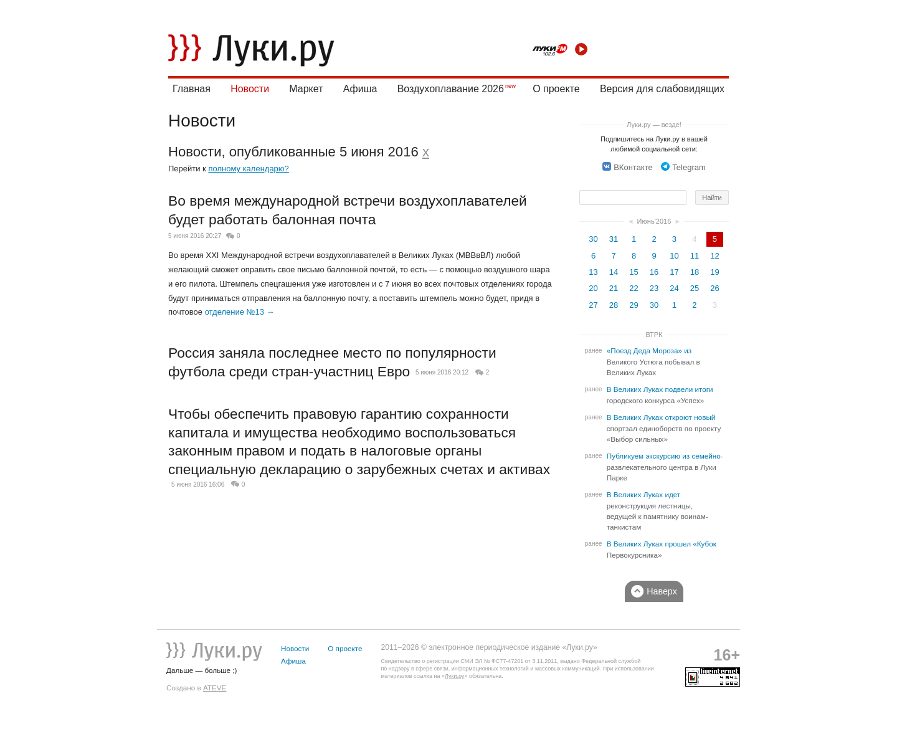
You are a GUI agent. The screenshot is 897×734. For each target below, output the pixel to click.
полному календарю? (248, 168)
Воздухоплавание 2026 (450, 88)
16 (654, 272)
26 (714, 288)
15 (633, 272)
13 (593, 272)
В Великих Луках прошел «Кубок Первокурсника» (661, 549)
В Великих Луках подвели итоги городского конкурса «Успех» (660, 395)
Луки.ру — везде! (654, 124)
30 (593, 239)
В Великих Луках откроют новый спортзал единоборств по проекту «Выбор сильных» (664, 428)
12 (714, 255)
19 (714, 272)
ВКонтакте (627, 167)
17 (674, 272)
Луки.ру (454, 676)
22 (633, 288)
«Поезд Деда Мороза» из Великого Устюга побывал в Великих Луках (653, 361)
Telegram (683, 167)
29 (633, 305)
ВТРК (653, 334)
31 (613, 239)
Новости (249, 88)
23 (654, 288)
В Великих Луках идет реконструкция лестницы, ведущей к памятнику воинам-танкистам (657, 511)
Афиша (360, 88)
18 (694, 272)
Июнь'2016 (654, 221)
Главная (192, 88)
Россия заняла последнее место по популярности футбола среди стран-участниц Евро (332, 362)
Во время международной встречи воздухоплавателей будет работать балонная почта (347, 210)
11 (694, 255)
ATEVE (214, 688)
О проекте (556, 88)
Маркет (306, 88)
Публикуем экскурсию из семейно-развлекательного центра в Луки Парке (665, 467)
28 (613, 305)
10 (674, 255)
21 (613, 288)
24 (674, 288)
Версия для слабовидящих (662, 88)
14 (613, 272)
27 (593, 305)
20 (593, 288)
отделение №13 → (240, 312)
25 (694, 288)
